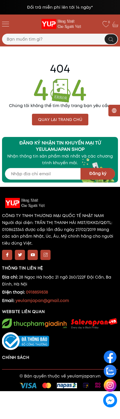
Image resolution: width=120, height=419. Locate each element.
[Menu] (5, 23)
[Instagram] (45, 255)
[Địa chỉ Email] (60, 174)
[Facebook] (7, 255)
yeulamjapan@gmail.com (42, 301)
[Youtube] (33, 255)
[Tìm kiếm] (111, 39)
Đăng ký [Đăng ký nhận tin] (97, 173)
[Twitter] (20, 255)
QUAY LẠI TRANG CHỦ (60, 119)
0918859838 (37, 292)
